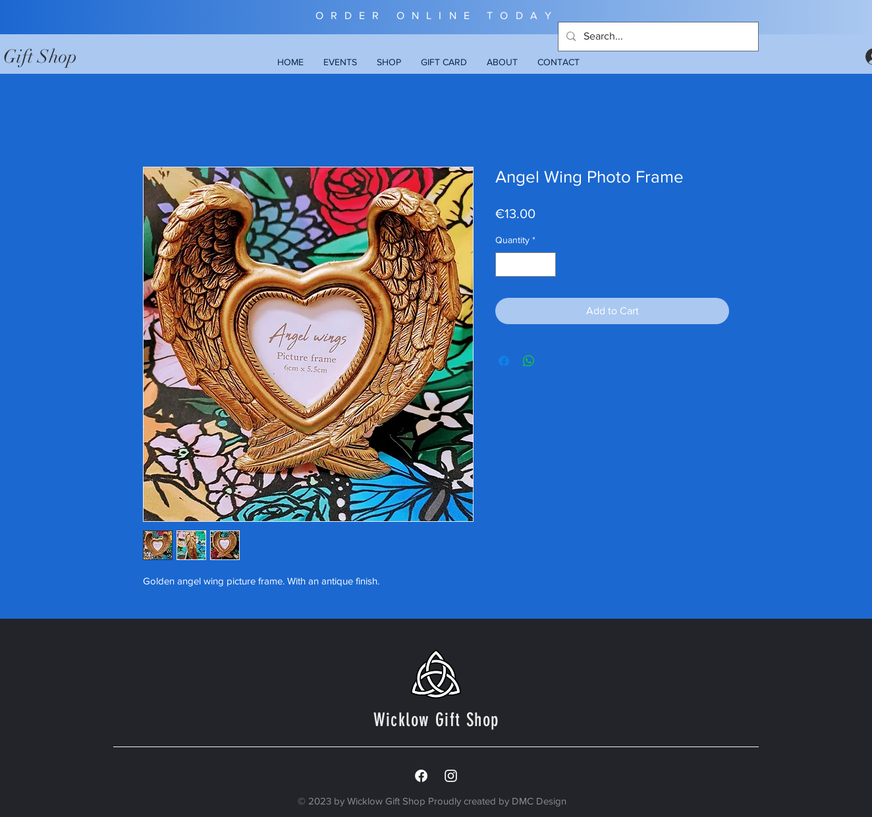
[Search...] (657, 36)
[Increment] (545, 264)
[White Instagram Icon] (451, 776)
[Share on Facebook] (504, 361)
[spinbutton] (525, 264)
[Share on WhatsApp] (529, 361)
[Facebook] (421, 776)
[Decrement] (505, 264)
